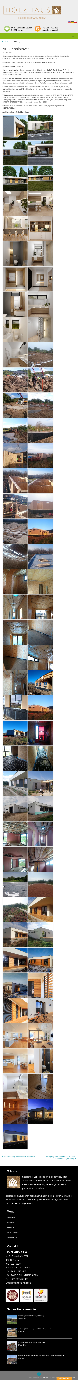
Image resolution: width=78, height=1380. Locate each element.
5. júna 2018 (8, 52)
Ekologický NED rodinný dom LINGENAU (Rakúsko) (35, 1329)
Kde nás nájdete (12, 1232)
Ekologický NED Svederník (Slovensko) (31, 1316)
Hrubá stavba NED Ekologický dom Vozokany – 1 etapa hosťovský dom (41, 1355)
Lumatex (45, 1378)
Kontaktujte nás (12, 1237)
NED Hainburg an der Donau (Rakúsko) (18, 1157)
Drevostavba (11, 1217)
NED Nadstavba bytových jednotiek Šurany (32, 1342)
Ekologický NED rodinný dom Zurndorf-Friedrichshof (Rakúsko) (61, 1158)
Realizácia (10, 1222)
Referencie (9, 42)
